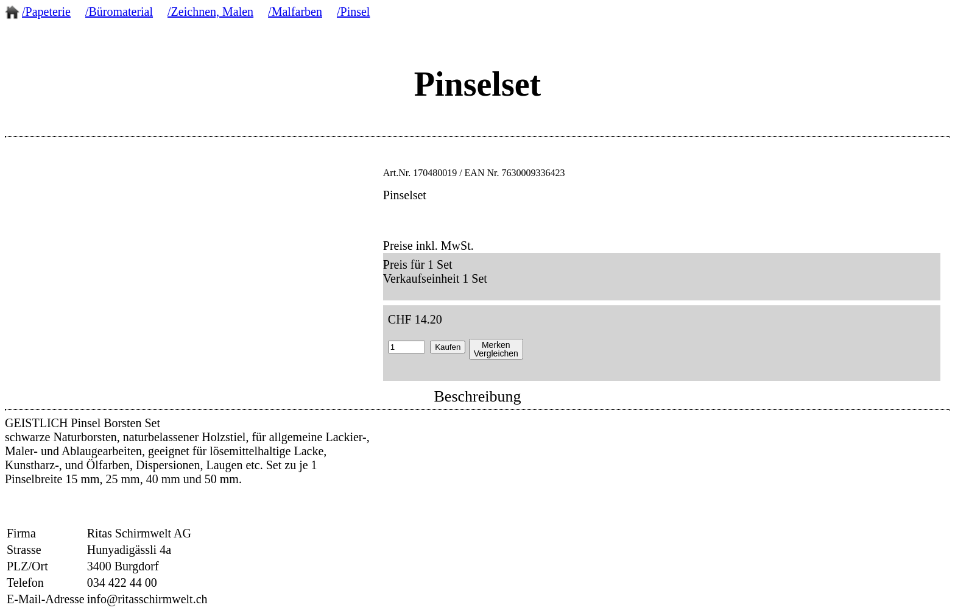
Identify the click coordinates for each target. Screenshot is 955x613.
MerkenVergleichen (496, 349)
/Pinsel (353, 11)
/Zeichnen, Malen (210, 11)
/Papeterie (46, 11)
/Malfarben (295, 11)
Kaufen (447, 347)
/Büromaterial (119, 11)
